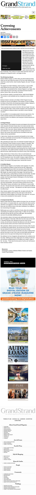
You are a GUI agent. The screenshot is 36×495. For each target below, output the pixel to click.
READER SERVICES (7, 430)
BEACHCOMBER (7, 475)
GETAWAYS (6, 477)
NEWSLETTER (6, 433)
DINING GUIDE (6, 451)
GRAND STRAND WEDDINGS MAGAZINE (11, 486)
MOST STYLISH (7, 456)
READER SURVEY (7, 431)
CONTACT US (15, 419)
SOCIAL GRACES (7, 470)
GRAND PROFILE (7, 469)
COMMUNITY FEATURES (8, 474)
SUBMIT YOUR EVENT (8, 444)
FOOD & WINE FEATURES (9, 447)
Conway (22, 263)
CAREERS (22, 419)
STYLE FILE (6, 457)
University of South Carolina (11, 263)
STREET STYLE (7, 458)
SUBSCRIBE (18, 420)
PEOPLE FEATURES (7, 466)
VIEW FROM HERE (7, 479)
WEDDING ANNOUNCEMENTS (9, 488)
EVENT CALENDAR (7, 443)
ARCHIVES (6, 432)
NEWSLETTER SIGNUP (8, 434)
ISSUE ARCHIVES (7, 429)
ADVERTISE (29, 419)
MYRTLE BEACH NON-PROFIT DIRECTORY (12, 480)
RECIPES (5, 452)
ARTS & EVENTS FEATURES (9, 441)
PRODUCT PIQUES (7, 459)
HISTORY (5, 476)
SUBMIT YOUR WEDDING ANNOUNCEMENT (12, 489)
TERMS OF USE (7, 419)
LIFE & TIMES (6, 478)
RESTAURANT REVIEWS (8, 450)
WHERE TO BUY (7, 427)
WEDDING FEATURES (8, 485)
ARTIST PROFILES (7, 468)
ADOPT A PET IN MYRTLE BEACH (10, 482)
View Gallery (6, 68)
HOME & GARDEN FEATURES (9, 463)
